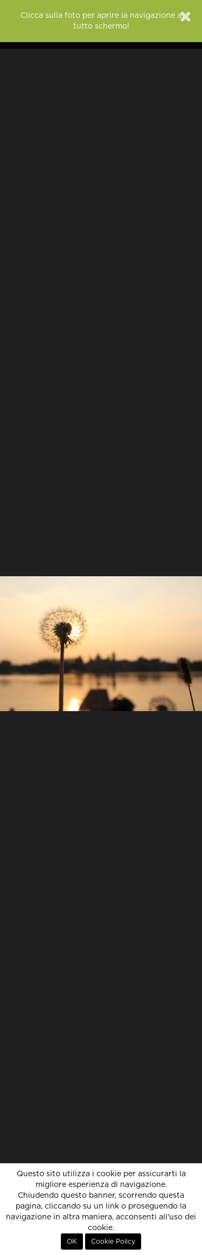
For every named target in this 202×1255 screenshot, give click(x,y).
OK (72, 1241)
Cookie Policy (113, 1241)
